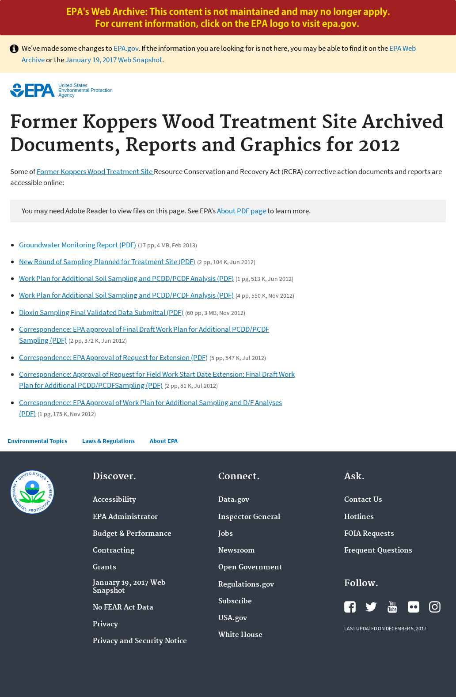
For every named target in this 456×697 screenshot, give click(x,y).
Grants (104, 568)
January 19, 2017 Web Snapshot (113, 59)
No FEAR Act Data (123, 608)
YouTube (392, 607)
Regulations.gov (246, 585)
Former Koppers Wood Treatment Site (95, 171)
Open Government (250, 568)
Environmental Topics (37, 441)
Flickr (413, 607)
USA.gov (232, 618)
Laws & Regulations (108, 441)
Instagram (435, 607)
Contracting (113, 551)
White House (240, 635)
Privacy (105, 625)
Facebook (350, 607)
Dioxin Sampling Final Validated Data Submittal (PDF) (101, 312)
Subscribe (235, 602)
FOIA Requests (369, 534)
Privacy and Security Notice (140, 641)
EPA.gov (126, 48)
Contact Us (363, 500)
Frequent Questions (378, 551)
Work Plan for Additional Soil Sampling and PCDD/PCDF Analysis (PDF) (126, 278)
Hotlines (359, 517)
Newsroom (236, 551)
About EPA (164, 441)
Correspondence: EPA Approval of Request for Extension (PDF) (113, 357)
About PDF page (241, 211)
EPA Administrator (125, 517)
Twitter (371, 607)
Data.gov (233, 500)
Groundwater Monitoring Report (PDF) (77, 245)
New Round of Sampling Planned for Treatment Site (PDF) (107, 261)
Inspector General (249, 517)
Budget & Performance (132, 534)
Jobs (225, 534)
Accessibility (114, 500)
